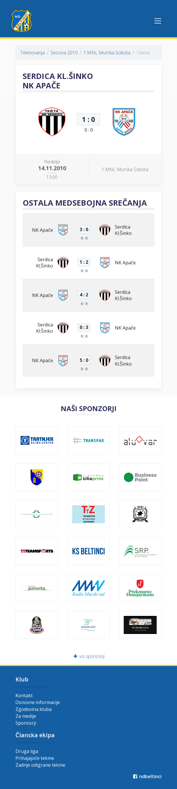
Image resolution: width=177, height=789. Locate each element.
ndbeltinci (147, 776)
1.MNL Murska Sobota (107, 52)
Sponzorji (25, 723)
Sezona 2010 (64, 52)
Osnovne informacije (37, 702)
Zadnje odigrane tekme (40, 765)
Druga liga (26, 751)
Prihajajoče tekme (34, 758)
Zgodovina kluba (33, 709)
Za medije (25, 716)
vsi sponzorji (88, 656)
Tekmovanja (32, 52)
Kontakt (24, 695)
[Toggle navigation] (158, 21)
